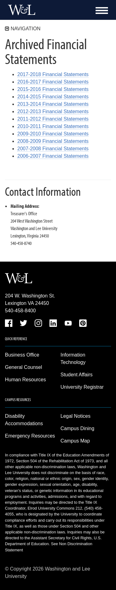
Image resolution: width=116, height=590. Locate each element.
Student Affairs (77, 374)
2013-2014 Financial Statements (52, 104)
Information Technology (73, 358)
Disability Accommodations (24, 419)
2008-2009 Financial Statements (52, 141)
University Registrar (82, 387)
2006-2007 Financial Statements (52, 156)
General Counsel (23, 367)
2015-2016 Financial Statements (52, 89)
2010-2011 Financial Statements (52, 126)
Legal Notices (76, 416)
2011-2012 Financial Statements (52, 119)
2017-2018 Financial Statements (52, 74)
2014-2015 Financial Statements (52, 96)
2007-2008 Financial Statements (52, 148)
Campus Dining (77, 428)
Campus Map (75, 440)
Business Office (22, 354)
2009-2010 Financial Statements (52, 133)
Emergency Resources (30, 435)
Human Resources (25, 379)
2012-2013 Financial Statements (52, 111)
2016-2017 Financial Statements (52, 81)
